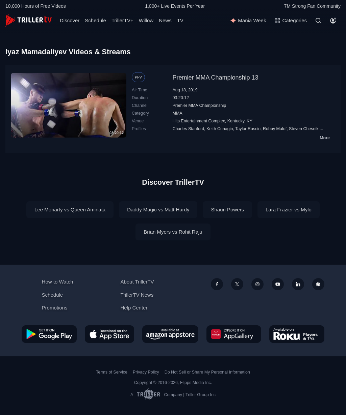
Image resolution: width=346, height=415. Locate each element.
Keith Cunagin (219, 128)
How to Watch (57, 282)
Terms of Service (111, 372)
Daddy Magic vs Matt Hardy (158, 209)
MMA (177, 113)
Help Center (133, 307)
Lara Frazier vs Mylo (289, 209)
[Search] (318, 20)
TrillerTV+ (122, 20)
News (165, 20)
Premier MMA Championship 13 (215, 77)
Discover (69, 20)
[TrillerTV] (28, 20)
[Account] (333, 20)
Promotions (55, 307)
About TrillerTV (137, 282)
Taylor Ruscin (248, 128)
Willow (146, 20)
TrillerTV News (136, 295)
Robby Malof (275, 128)
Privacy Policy (146, 372)
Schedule (95, 20)
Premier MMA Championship (199, 105)
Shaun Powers (227, 209)
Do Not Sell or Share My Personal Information (207, 372)
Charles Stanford (188, 128)
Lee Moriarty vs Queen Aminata (69, 209)
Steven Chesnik (303, 128)
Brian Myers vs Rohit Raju (173, 232)
